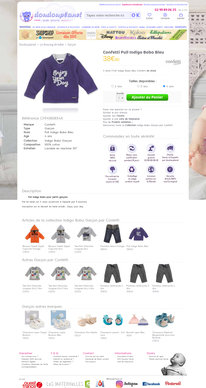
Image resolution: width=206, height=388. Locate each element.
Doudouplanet (27, 44)
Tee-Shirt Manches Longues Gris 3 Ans (59, 286)
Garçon (72, 44)
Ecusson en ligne (156, 356)
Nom (27, 132)
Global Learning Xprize (158, 359)
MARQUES (180, 27)
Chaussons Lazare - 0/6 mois (112, 332)
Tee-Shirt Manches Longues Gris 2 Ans (34, 286)
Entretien (29, 148)
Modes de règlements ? (63, 362)
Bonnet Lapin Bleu (137, 331)
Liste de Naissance (125, 362)
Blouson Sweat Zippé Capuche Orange (34, 246)
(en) (35, 367)
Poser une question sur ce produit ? (122, 109)
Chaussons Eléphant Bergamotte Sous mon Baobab (163, 334)
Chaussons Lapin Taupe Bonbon (35, 332)
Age (26, 136)
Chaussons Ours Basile (85, 331)
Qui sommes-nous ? (30, 356)
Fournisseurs (90, 362)
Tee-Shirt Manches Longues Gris (85, 246)
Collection (30, 140)
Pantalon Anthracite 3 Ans (137, 286)
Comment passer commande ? (66, 356)
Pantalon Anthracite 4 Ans (163, 286)
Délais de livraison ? (61, 364)
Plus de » (118, 122)
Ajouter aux (113, 115)
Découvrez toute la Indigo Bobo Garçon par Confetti (138, 125)
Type (27, 128)
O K (135, 15)
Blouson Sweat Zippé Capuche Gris (59, 246)
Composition (32, 144)
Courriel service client (94, 356)
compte (165, 17)
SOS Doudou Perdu (125, 359)
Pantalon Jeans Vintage (112, 244)
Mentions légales (28, 362)
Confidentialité (27, 367)
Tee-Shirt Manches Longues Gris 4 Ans (85, 286)
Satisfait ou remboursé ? (63, 359)
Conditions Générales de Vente (35, 364)
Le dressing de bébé (52, 44)
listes (149, 17)
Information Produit (125, 356)
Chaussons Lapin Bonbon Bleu (59, 332)
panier (180, 17)
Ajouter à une (121, 119)
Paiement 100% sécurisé (31, 359)
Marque (29, 124)
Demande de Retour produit (97, 359)
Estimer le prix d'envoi (115, 112)
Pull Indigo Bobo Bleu (137, 244)
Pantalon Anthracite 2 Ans (111, 286)
